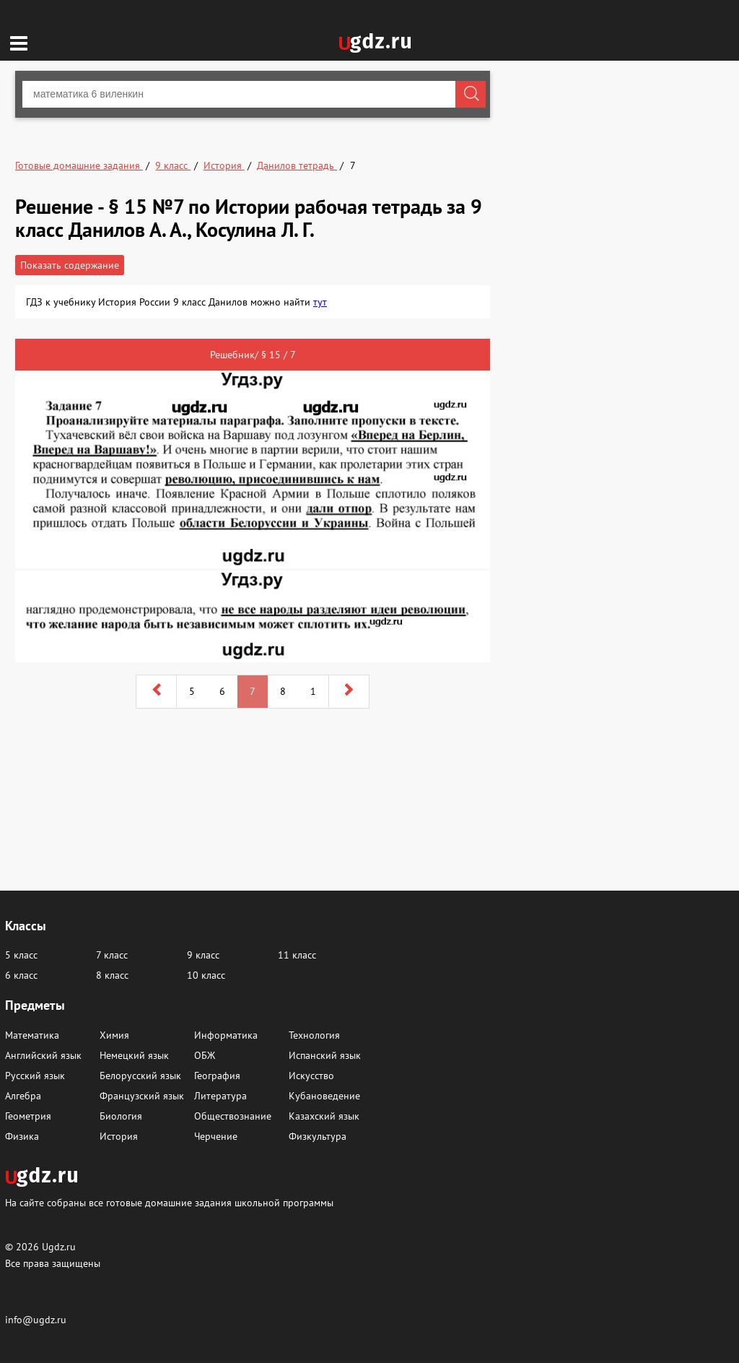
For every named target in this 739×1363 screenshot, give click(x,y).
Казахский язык (324, 1115)
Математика (32, 1035)
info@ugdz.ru (35, 1319)
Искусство (311, 1075)
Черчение (215, 1136)
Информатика (226, 1035)
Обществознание (232, 1115)
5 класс (21, 954)
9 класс (203, 954)
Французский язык (142, 1095)
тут (320, 301)
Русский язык (35, 1075)
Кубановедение (324, 1095)
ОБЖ (204, 1055)
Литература (220, 1095)
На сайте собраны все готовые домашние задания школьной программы (169, 1202)
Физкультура (317, 1136)
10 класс (206, 975)
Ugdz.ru (59, 1246)
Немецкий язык (134, 1055)
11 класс (297, 954)
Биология (121, 1115)
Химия (114, 1035)
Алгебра (23, 1095)
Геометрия (28, 1115)
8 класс (112, 975)
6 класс (21, 975)
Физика (22, 1136)
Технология (314, 1035)
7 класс (112, 954)
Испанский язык (325, 1055)
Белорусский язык (140, 1075)
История (119, 1136)
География (217, 1075)
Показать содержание (69, 265)
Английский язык (43, 1055)
